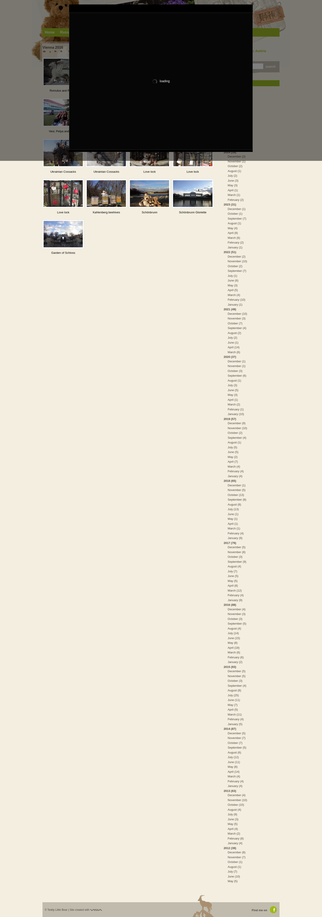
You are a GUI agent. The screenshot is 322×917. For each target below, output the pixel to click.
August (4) (234, 566)
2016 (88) (230, 604)
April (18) (233, 647)
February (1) (236, 409)
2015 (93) (230, 667)
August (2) (234, 333)
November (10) (237, 261)
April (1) (233, 190)
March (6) (234, 237)
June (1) (233, 342)
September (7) (237, 218)
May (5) (232, 581)
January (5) (235, 724)
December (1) (236, 209)
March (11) (235, 714)
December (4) (236, 609)
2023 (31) (230, 204)
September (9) (237, 561)
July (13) (233, 509)
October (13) (236, 495)
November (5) (236, 490)
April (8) (233, 233)
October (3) (235, 371)
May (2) (232, 457)
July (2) (232, 175)
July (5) (232, 447)
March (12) (235, 590)
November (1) (236, 161)
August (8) (234, 504)
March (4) (234, 295)
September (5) (237, 623)
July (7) (232, 571)
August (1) (234, 171)
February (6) (236, 657)
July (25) (233, 695)
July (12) (233, 757)
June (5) (233, 390)
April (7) (233, 461)
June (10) (234, 876)
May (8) (232, 642)
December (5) (236, 547)
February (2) (236, 199)
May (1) (232, 518)
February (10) (236, 299)
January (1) (235, 247)
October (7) (235, 323)
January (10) (236, 414)
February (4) (236, 471)
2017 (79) (230, 543)
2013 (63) (230, 791)
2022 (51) (230, 252)
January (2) (235, 662)
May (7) (232, 705)
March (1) (234, 195)
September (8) (237, 499)
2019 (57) (230, 419)
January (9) (235, 538)
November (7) (236, 738)
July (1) (232, 275)
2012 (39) (230, 848)
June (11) (234, 700)
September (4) (237, 328)
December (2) (236, 256)
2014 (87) (230, 728)
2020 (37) (230, 357)
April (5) (233, 290)
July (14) (233, 633)
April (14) (233, 347)
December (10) (237, 313)
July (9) (232, 814)
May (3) (232, 185)
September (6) (237, 375)
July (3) (232, 385)
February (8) (236, 838)
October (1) (235, 213)
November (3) (236, 318)
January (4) (235, 476)
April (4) (233, 829)
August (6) (234, 752)
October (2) (235, 166)
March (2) (234, 404)
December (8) (236, 852)
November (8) (236, 552)
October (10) (236, 804)
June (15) (234, 638)
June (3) (233, 180)
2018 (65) (230, 481)
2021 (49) (230, 309)
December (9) (236, 423)
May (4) (232, 228)
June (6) (233, 280)
